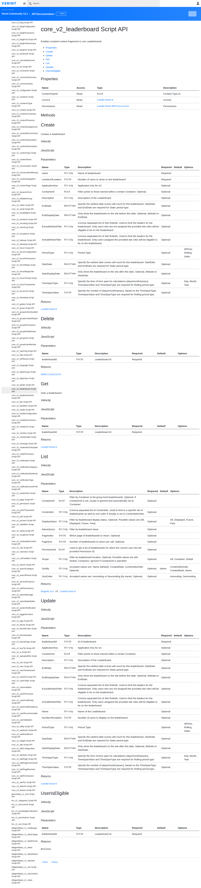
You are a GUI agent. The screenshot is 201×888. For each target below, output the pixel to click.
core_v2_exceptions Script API (23, 235)
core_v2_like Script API (22, 402)
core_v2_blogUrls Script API (24, 50)
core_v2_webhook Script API (24, 730)
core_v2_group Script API (23, 308)
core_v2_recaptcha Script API (23, 536)
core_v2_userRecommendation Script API (25, 714)
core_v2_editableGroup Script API (22, 200)
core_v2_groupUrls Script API (23, 339)
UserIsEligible (53, 71)
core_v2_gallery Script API (23, 304)
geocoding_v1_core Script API (23, 795)
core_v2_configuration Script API (24, 91)
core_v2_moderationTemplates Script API (25, 448)
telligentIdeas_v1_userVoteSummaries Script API (25, 875)
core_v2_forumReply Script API (23, 266)
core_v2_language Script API (22, 366)
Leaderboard (105, 99)
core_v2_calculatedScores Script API (23, 61)
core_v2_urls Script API (22, 662)
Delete (49, 55)
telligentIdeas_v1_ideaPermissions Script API (25, 842)
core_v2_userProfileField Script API (22, 701)
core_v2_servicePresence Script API (23, 583)
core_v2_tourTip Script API (23, 648)
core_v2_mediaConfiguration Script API (24, 414)
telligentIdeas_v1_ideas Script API (22, 848)
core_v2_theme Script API (23, 625)
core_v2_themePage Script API (23, 643)
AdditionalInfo (51, 371)
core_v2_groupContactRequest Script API (25, 319)
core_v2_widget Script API (23, 741)
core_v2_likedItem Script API (24, 406)
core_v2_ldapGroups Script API (24, 373)
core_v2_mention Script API (24, 433)
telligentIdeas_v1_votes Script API (22, 881)
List (47, 63)
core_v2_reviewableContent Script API (24, 542)
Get (48, 59)
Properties (51, 47)
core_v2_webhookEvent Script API (22, 735)
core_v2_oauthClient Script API (23, 494)
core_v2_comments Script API (23, 72)
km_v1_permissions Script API (23, 818)
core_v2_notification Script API (23, 462)
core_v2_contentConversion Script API (24, 115)
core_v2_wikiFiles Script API (24, 755)
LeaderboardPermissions (113, 105)
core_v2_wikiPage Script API (24, 759)
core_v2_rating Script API (23, 531)
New (192, 14)
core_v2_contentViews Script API (22, 160)
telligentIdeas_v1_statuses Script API (23, 862)
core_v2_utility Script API (22, 726)
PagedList (47, 586)
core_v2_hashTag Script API (24, 351)
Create (49, 51)
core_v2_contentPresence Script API (23, 121)
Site (24, 3)
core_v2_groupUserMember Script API (24, 345)
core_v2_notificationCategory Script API (24, 468)
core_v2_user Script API (22, 666)
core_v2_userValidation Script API (22, 721)
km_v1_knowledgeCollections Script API (25, 812)
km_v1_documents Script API (23, 805)
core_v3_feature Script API (23, 790)
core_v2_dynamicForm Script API (22, 193)
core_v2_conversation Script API (24, 167)
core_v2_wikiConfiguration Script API (23, 749)
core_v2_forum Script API (23, 248)
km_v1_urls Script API (21, 824)
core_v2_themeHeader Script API (22, 636)
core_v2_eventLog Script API (22, 228)
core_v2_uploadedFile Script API (24, 657)
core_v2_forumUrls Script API (23, 292)
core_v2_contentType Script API (24, 154)
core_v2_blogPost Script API (24, 39)
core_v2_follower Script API (24, 240)
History (55, 854)
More (70, 14)
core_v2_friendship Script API (23, 299)
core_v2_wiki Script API (22, 745)
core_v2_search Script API (23, 565)
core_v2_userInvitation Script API (22, 688)
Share (45, 854)
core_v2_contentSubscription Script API (24, 147)
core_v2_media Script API (23, 410)
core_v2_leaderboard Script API (24, 390)
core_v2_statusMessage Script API (22, 596)
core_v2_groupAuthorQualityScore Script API (25, 313)
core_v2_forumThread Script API (24, 279)
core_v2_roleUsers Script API (23, 553)
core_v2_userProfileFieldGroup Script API (25, 708)
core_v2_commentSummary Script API (24, 78)
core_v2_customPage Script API (24, 187)
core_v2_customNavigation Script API (23, 180)
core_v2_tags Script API (22, 621)
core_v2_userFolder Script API (23, 682)
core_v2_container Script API (22, 98)
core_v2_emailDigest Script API (24, 214)
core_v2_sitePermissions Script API (23, 589)
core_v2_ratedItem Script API (23, 525)
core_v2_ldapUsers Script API (23, 379)
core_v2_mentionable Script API (24, 438)
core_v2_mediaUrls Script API (23, 428)
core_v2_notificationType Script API (22, 481)
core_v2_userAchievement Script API (23, 671)
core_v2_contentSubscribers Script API (24, 141)
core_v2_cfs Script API (22, 67)
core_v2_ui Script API (21, 652)
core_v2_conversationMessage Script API (25, 173)
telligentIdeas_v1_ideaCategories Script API (25, 835)
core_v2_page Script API (22, 500)
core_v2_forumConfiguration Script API (24, 253)
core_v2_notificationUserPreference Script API (25, 488)
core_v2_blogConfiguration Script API (23, 27)
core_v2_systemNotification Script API (24, 609)
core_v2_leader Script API (23, 385)
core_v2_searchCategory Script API (23, 570)
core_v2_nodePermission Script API (23, 455)
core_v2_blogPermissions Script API (23, 34)
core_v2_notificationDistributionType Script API (25, 475)
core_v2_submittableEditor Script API (23, 602)
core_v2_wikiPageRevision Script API (23, 770)
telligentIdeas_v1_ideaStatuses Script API (25, 855)
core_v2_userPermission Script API (22, 695)
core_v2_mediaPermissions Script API (24, 421)
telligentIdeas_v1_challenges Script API (24, 829)
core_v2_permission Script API (23, 505)
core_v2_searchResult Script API (24, 576)
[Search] (93, 3)
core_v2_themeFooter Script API (24, 630)
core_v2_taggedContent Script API (22, 615)
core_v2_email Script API (23, 209)
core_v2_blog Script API (22, 22)
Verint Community (8, 10)
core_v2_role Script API (22, 548)
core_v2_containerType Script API (22, 104)
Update (50, 67)
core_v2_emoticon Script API (24, 219)
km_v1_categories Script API (24, 801)
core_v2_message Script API (24, 444)
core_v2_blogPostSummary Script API (24, 44)
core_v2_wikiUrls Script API (24, 786)
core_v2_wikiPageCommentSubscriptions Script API (25, 764)
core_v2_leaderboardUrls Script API (23, 396)
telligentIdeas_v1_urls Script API (24, 868)
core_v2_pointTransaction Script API (23, 511)
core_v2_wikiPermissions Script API (23, 777)
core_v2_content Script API (23, 110)
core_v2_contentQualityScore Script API (25, 128)
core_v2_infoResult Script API (23, 360)
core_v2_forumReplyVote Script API (23, 272)
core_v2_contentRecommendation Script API (25, 134)
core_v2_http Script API (22, 355)
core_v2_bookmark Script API (23, 55)
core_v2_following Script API (24, 244)
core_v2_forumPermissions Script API (24, 259)
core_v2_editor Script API (23, 205)
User (197, 3)
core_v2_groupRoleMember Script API (24, 332)
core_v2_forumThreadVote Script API (23, 286)
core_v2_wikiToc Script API (23, 782)
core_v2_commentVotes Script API (22, 85)
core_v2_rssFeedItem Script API (24, 559)
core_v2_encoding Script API (24, 223)
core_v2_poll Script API (22, 517)
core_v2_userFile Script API (24, 677)
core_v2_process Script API (24, 520)
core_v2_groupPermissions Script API (24, 326)
